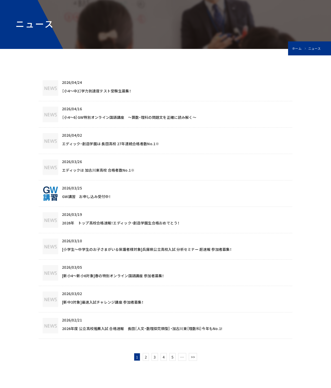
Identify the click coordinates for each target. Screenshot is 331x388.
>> (193, 357)
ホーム (297, 48)
